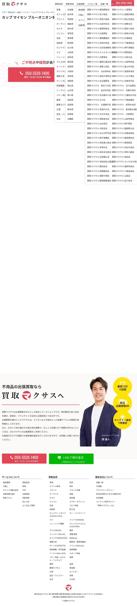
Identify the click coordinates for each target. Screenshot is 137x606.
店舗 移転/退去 (9, 494)
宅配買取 (25, 497)
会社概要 (99, 497)
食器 (71, 557)
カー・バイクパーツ (77, 513)
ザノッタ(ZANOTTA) (58, 545)
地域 (24, 486)
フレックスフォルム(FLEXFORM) (78, 525)
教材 (71, 530)
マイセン (92, 43)
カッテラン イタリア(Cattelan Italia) (58, 514)
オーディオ (54, 494)
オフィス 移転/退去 (10, 490)
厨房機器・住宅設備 (58, 549)
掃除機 (72, 497)
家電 (51, 482)
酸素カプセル (55, 567)
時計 (71, 486)
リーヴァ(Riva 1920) (58, 553)
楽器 (71, 494)
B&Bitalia (73, 538)
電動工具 (53, 541)
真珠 (71, 575)
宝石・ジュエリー (57, 575)
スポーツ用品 (75, 553)
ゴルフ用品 (74, 505)
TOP (24, 490)
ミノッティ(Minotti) (57, 534)
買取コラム (7, 497)
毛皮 (51, 505)
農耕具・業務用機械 (78, 541)
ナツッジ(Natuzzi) (77, 545)
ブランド (53, 490)
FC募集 (99, 486)
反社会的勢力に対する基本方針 (108, 494)
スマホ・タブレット (78, 501)
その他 (72, 579)
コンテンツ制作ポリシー (106, 501)
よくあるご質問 (28, 505)
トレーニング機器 (57, 523)
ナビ (51, 519)
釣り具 (72, 509)
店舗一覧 (104, 4)
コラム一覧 (93, 4)
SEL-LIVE (25, 501)
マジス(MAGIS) (55, 530)
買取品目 (59, 4)
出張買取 (81, 4)
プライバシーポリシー (105, 490)
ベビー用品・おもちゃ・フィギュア (58, 558)
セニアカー (74, 571)
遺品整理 (6, 482)
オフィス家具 (55, 486)
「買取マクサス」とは (105, 505)
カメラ (52, 497)
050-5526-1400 (57, 594)
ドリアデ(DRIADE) (77, 519)
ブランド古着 (75, 490)
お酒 (51, 571)
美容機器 (73, 549)
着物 (51, 564)
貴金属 (72, 567)
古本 (51, 579)
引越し (5, 486)
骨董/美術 (73, 534)
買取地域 (70, 4)
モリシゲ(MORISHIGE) (58, 538)
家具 (71, 482)
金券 (71, 564)
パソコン (53, 501)
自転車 (52, 509)
